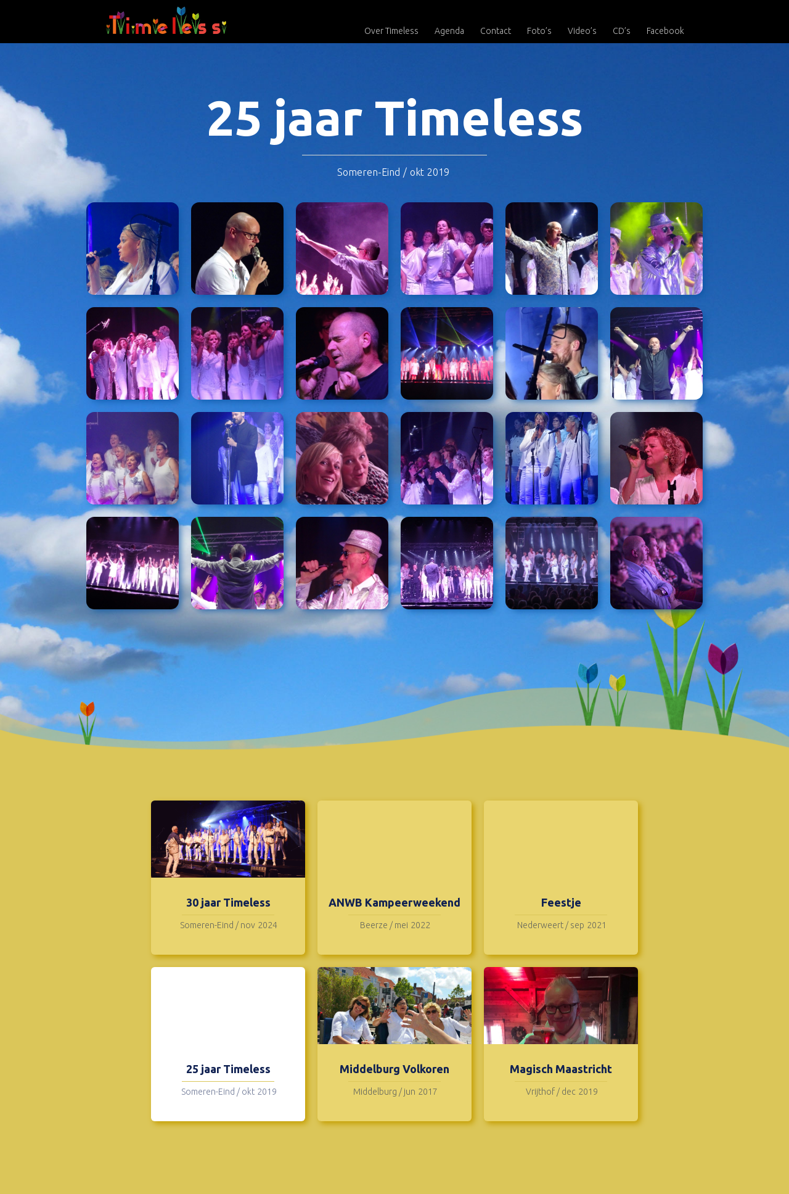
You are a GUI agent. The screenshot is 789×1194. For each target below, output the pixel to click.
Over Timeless (391, 31)
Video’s (582, 31)
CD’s (622, 31)
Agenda (449, 31)
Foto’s (539, 31)
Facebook (665, 31)
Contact (495, 31)
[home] (166, 20)
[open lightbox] (132, 248)
